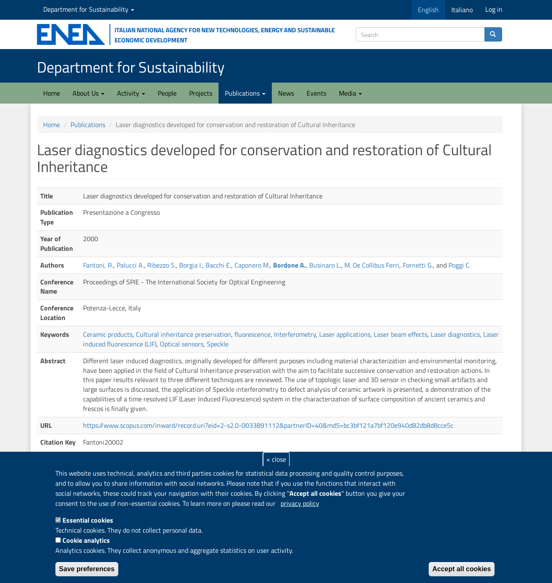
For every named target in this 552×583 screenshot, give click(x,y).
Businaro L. (325, 265)
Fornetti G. (418, 265)
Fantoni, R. (98, 265)
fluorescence (252, 334)
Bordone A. (289, 265)
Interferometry (295, 334)
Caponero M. (252, 265)
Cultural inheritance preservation (183, 334)
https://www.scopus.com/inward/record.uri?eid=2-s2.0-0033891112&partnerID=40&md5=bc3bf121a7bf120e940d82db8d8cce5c (268, 425)
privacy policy (300, 503)
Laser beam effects (400, 334)
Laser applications (344, 334)
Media (350, 93)
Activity (131, 93)
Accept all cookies (461, 569)
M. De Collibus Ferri (371, 265)
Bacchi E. (218, 265)
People (167, 93)
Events (316, 93)
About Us (88, 93)
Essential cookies (87, 520)
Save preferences (87, 569)
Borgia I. (190, 265)
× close (276, 459)
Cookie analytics (86, 540)
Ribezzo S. (161, 265)
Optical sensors (181, 344)
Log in (494, 9)
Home (51, 93)
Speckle (218, 344)
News (286, 93)
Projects (200, 93)
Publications (245, 93)
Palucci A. (130, 265)
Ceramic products (108, 334)
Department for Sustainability (88, 9)
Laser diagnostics (455, 334)
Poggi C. (459, 265)
